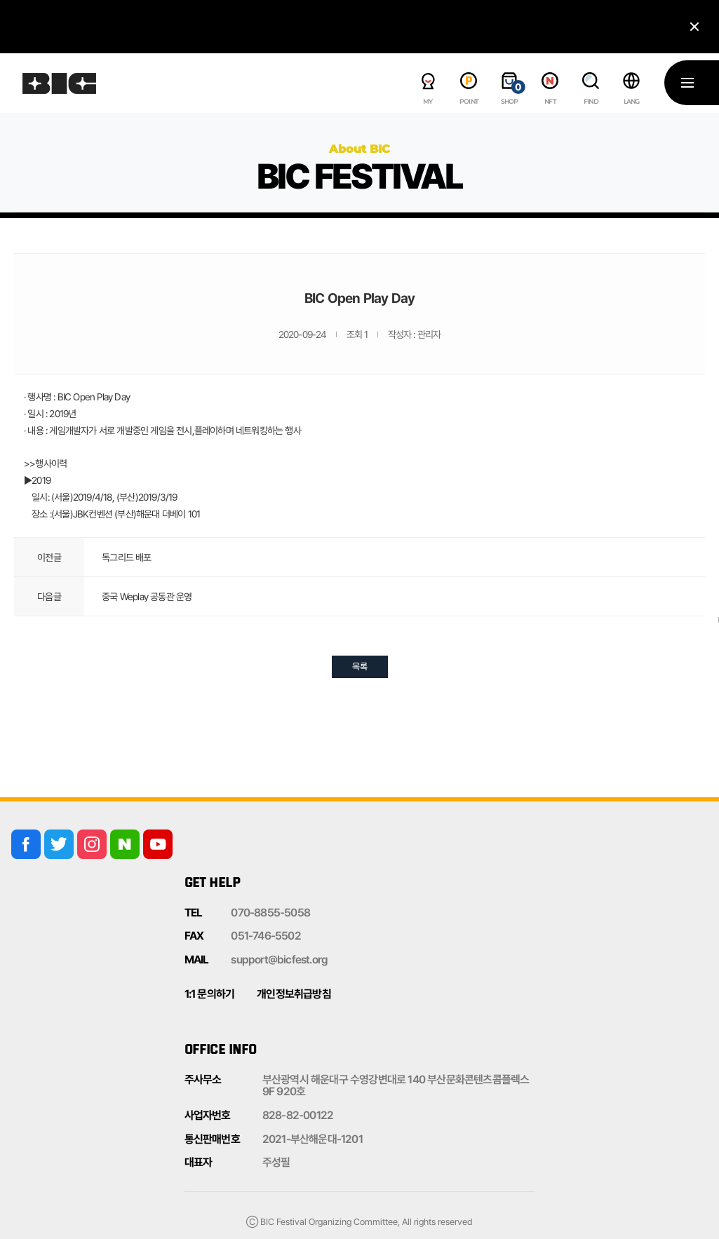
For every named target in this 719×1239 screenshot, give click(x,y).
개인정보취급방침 (294, 994)
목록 (360, 666)
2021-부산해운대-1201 (312, 1139)
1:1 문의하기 (209, 994)
